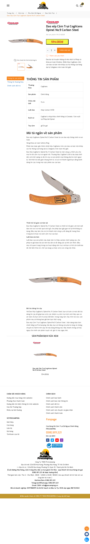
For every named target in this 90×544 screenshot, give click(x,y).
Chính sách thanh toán (54, 413)
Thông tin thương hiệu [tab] (15, 82)
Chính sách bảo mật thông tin (57, 401)
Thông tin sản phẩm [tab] (14, 78)
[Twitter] (52, 440)
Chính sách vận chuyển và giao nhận (59, 410)
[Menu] (8, 5)
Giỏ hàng (10, 431)
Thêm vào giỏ (64, 50)
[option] (25, 39)
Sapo (68, 496)
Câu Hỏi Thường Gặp (14, 407)
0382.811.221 (54, 432)
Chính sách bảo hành (53, 398)
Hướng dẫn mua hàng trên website (19, 398)
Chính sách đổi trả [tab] (14, 86)
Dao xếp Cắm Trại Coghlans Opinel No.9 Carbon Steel (45, 369)
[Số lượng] (51, 50)
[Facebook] (47, 440)
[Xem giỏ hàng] (81, 5)
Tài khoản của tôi (13, 434)
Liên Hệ (9, 428)
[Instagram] (61, 440)
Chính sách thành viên (54, 407)
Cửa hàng (10, 425)
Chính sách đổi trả (52, 404)
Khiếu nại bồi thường (14, 410)
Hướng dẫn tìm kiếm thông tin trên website (23, 404)
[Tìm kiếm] (77, 5)
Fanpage (51, 419)
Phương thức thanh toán (16, 401)
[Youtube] (57, 440)
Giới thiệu (10, 422)
